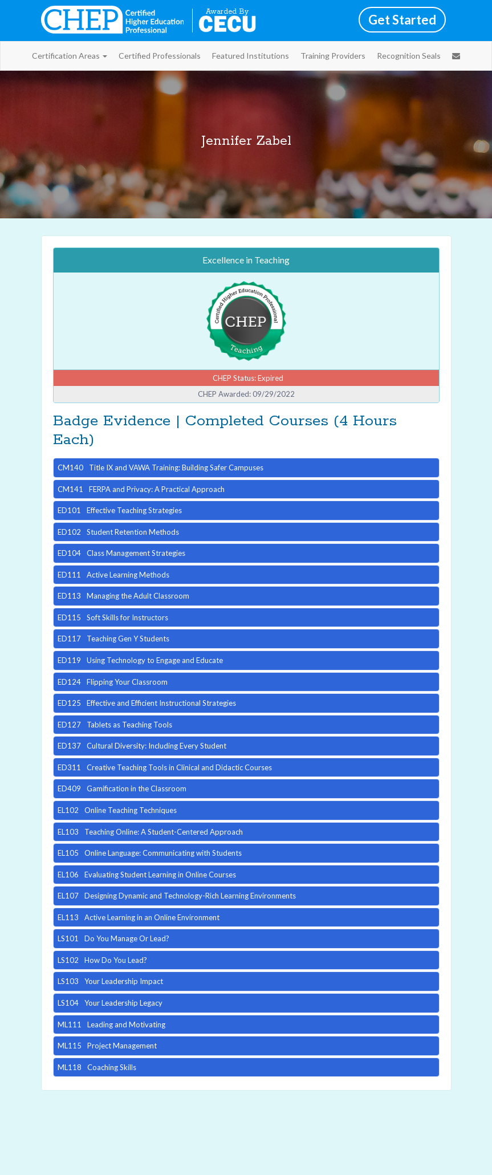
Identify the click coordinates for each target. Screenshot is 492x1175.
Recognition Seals (409, 55)
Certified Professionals (160, 55)
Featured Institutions (250, 55)
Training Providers (332, 55)
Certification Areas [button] (69, 55)
